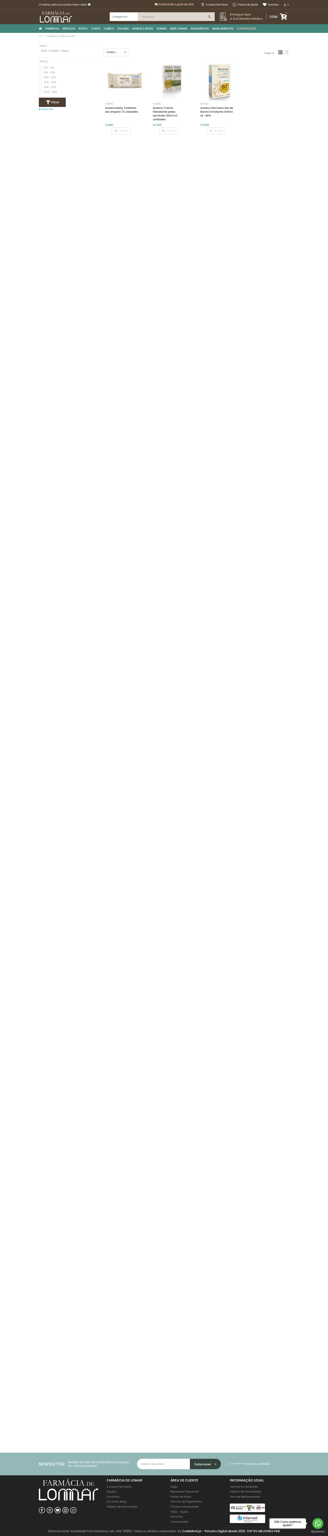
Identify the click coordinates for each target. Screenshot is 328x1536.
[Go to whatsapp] (318, 1523)
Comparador (179, 1522)
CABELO (109, 29)
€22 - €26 (50, 92)
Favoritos (271, 4)
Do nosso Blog (116, 1502)
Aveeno (109, 103)
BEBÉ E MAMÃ (178, 29)
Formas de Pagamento (186, 1502)
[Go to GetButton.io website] (318, 1531)
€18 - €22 (50, 87)
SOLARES (123, 29)
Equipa (111, 1492)
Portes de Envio (180, 1497)
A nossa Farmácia (214, 4)
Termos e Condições (244, 1487)
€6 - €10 (49, 72)
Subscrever (205, 1464)
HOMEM (162, 29)
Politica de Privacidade (245, 1492)
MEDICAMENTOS (222, 29)
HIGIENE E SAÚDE (142, 29)
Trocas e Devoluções (184, 1507)
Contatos (113, 1497)
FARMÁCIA (52, 29)
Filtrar (54, 102)
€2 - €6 (49, 67)
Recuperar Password (184, 1492)
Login (174, 1487)
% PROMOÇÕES (246, 29)
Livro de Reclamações (245, 1497)
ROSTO (83, 29)
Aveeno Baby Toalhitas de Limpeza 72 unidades (121, 110)
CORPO (96, 29)
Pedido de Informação (122, 1507)
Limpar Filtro (46, 109)
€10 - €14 (50, 77)
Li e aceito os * (250, 1463)
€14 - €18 (50, 82)
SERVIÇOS (68, 29)
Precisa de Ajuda (245, 4)
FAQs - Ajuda (179, 1512)
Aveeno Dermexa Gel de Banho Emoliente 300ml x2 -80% (216, 112)
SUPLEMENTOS (200, 29)
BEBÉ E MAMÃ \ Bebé (55, 51)
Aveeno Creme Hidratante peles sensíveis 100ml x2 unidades (165, 114)
